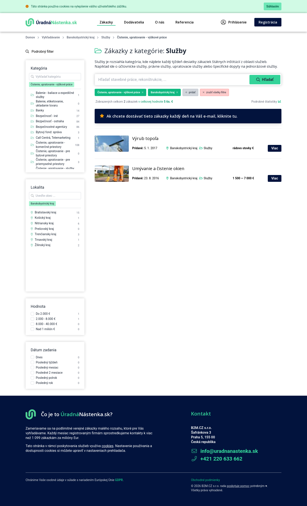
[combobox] (172, 79)
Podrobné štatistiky (266, 101)
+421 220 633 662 (216, 459)
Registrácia (268, 22)
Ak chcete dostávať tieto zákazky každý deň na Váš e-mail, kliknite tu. (168, 116)
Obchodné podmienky (205, 480)
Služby (105, 37)
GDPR (119, 480)
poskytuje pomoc (238, 486)
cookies (107, 446)
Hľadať (265, 79)
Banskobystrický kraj (80, 37)
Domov (30, 37)
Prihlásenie (234, 22)
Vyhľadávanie (51, 37)
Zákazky (106, 22)
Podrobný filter (40, 52)
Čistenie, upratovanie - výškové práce (120, 92)
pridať (190, 92)
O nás (159, 22)
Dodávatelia (134, 22)
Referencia (184, 22)
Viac (274, 148)
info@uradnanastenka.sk (224, 451)
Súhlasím (272, 6)
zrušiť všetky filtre (214, 92)
